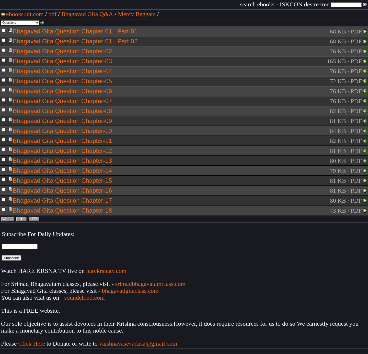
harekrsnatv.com (106, 270)
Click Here (31, 343)
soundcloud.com (84, 297)
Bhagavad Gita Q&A (87, 14)
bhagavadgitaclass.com (130, 290)
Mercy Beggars (136, 14)
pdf (52, 14)
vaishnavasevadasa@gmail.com (139, 343)
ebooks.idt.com (25, 14)
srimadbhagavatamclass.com (150, 283)
